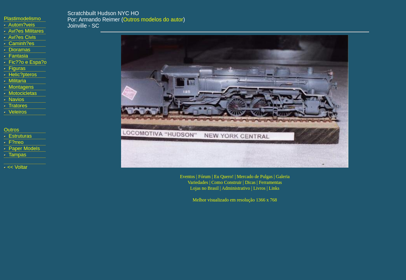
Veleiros (17, 112)
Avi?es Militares (26, 31)
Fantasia (18, 56)
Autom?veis (22, 25)
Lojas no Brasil (204, 188)
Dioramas (19, 49)
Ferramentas (270, 182)
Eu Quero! (224, 176)
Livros (259, 188)
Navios (16, 99)
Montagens (21, 87)
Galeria (283, 176)
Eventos (187, 176)
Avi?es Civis (22, 37)
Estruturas (20, 136)
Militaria (17, 81)
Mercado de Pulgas (254, 176)
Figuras (17, 68)
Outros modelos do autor (153, 19)
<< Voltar (17, 167)
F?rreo (16, 142)
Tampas (17, 155)
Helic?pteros (23, 74)
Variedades (198, 182)
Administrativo (236, 188)
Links (274, 188)
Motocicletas (23, 93)
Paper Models (24, 148)
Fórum (204, 176)
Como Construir (226, 182)
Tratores (18, 105)
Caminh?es (21, 43)
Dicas (250, 182)
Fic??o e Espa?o (28, 62)
